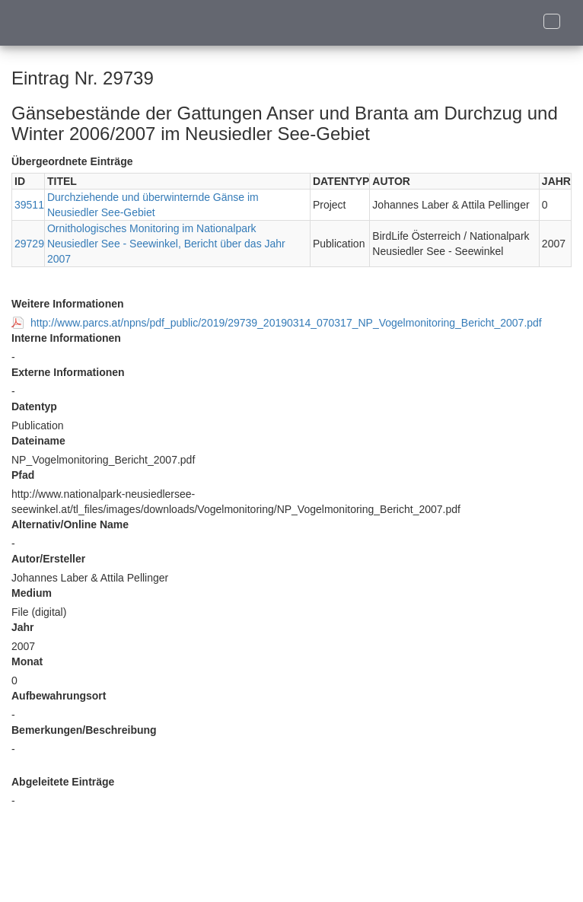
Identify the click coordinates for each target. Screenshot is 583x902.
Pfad (22, 475)
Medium (31, 593)
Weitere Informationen (67, 304)
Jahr (22, 627)
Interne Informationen (66, 338)
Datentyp (34, 406)
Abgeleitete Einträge (62, 782)
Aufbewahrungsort (58, 696)
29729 (29, 243)
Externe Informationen (68, 372)
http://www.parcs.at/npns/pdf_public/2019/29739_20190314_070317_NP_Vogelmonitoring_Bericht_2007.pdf (286, 323)
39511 (29, 205)
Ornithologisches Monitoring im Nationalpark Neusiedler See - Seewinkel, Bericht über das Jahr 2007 (166, 243)
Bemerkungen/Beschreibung (84, 730)
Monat (27, 661)
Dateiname (38, 441)
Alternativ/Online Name (70, 524)
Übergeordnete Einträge (71, 161)
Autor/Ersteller (48, 559)
